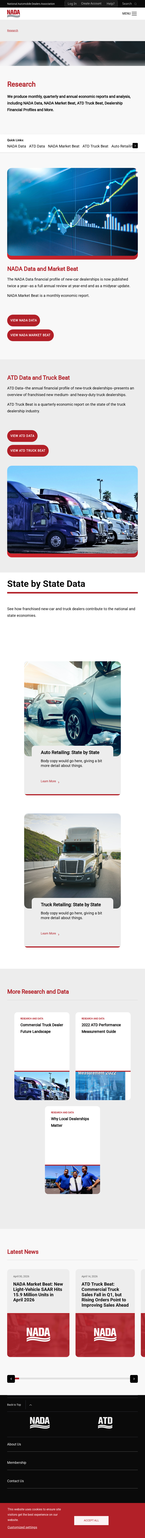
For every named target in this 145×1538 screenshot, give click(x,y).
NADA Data (16, 146)
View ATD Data (22, 436)
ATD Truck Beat (95, 146)
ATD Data (37, 146)
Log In (72, 4)
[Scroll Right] (135, 145)
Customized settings (22, 1527)
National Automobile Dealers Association (31, 3)
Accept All (91, 1520)
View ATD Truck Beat (28, 450)
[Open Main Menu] (129, 13)
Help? (111, 4)
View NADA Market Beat (30, 335)
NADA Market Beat (63, 146)
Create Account (91, 3)
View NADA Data (23, 320)
